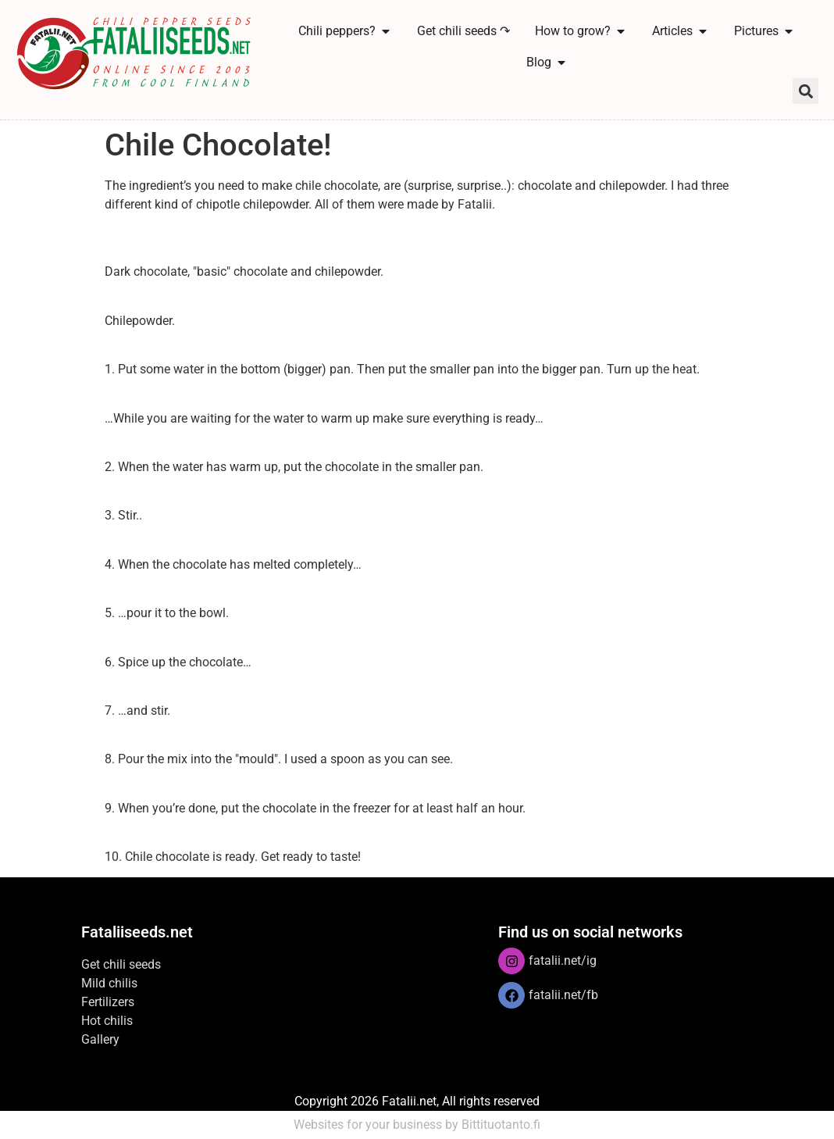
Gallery (100, 1039)
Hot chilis (107, 1020)
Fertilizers (107, 1001)
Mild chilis (109, 983)
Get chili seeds (121, 964)
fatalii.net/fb (563, 994)
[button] (805, 91)
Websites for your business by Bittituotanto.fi (417, 1124)
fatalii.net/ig (563, 960)
